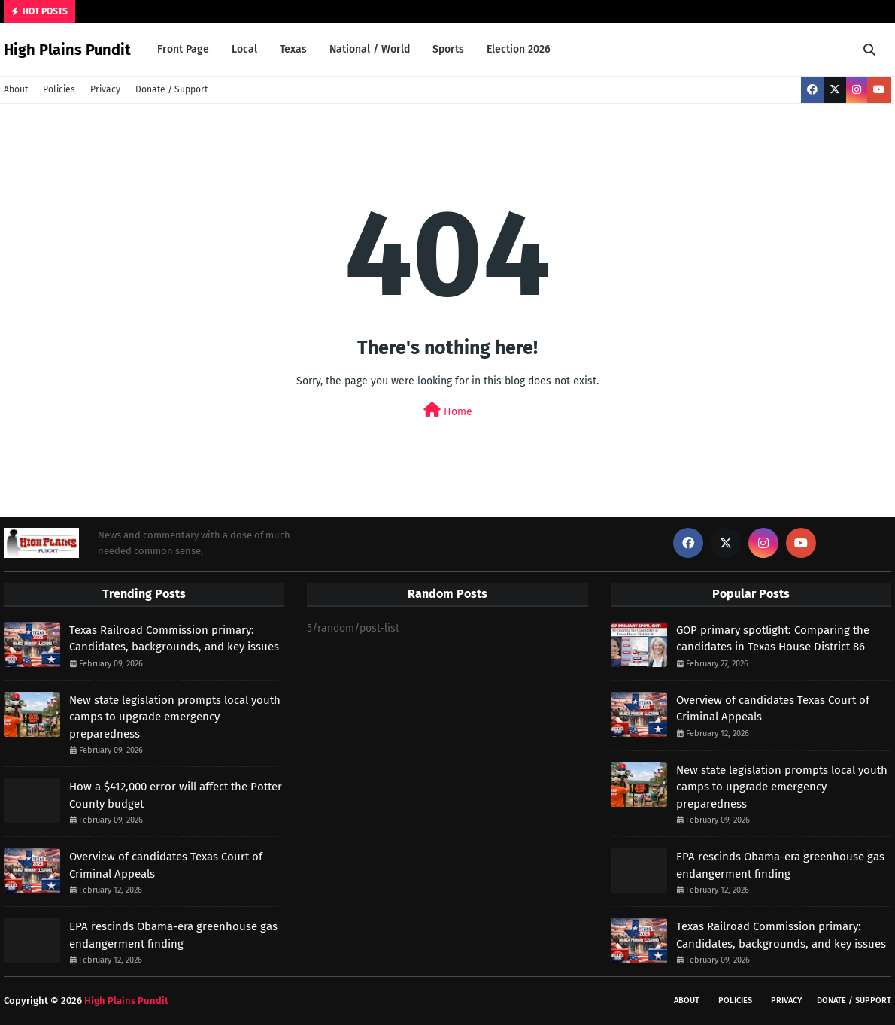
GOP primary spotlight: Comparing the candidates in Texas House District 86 (772, 638)
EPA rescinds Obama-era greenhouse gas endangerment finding (173, 935)
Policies (59, 89)
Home (447, 410)
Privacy (105, 89)
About (16, 89)
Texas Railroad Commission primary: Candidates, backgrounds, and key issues (174, 638)
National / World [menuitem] (369, 49)
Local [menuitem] (244, 49)
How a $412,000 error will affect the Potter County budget (175, 795)
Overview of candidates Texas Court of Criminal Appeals (165, 865)
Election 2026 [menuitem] (519, 49)
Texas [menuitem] (293, 49)
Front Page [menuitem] (183, 49)
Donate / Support (171, 89)
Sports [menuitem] (448, 49)
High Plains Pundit (67, 50)
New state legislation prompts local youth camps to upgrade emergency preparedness (175, 717)
